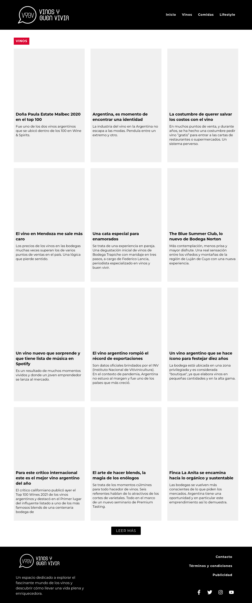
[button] (126, 531)
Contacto (224, 557)
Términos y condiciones (210, 566)
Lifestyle (227, 15)
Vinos (187, 15)
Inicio (171, 15)
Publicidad (222, 575)
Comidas (206, 15)
